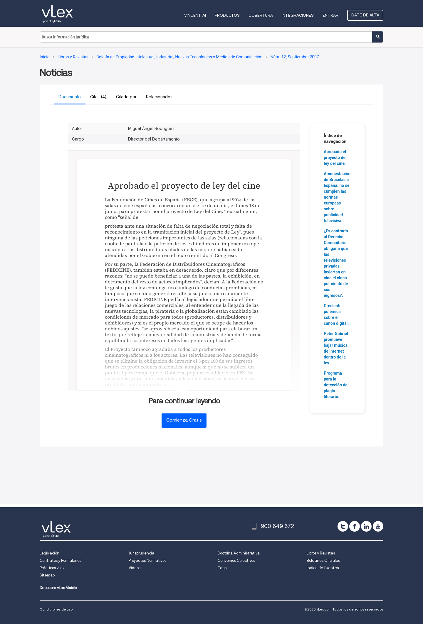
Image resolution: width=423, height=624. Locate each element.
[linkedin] (366, 526)
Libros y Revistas (321, 553)
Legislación (49, 553)
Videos (134, 568)
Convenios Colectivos (236, 560)
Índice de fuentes (323, 568)
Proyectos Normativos (147, 560)
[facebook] (354, 526)
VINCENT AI (195, 15)
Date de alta (365, 15)
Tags (222, 568)
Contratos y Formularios (60, 560)
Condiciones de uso (56, 609)
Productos (227, 15)
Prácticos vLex (52, 568)
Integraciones (298, 15)
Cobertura (261, 15)
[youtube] (378, 526)
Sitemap (47, 575)
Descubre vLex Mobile (58, 588)
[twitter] (343, 526)
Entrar (330, 15)
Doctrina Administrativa (239, 553)
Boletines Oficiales (323, 560)
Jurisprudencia (141, 553)
